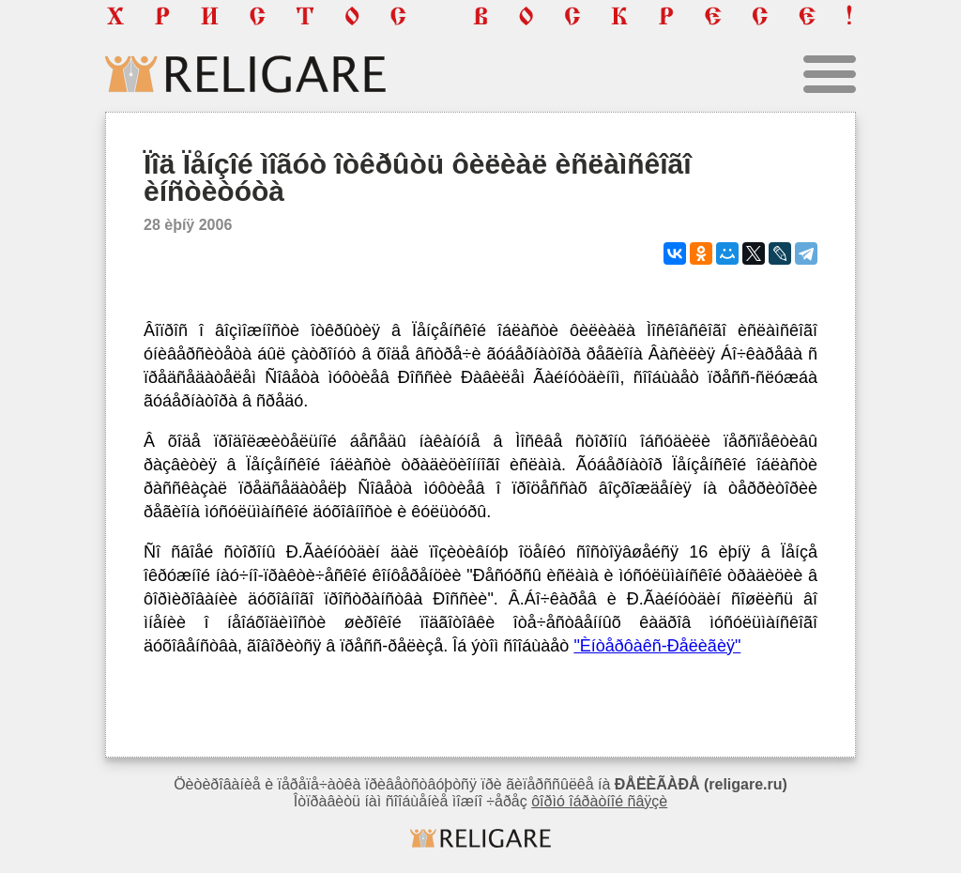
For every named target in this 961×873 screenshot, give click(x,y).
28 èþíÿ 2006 (188, 225)
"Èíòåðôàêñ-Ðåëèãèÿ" (656, 645)
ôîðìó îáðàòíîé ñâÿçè (599, 801)
